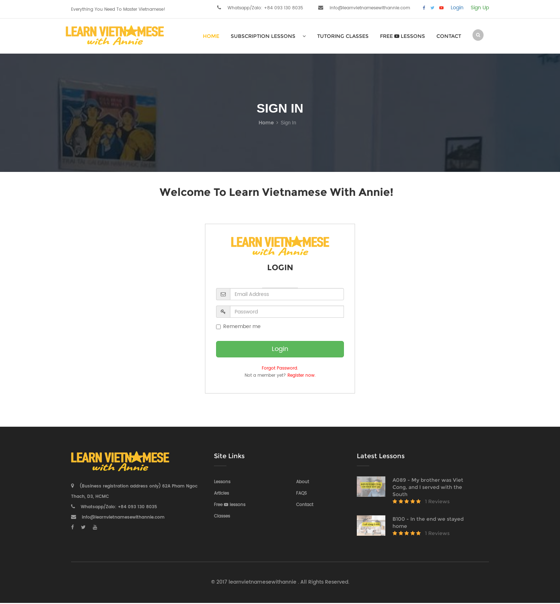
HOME (211, 36)
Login (457, 7)
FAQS (301, 493)
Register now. (302, 375)
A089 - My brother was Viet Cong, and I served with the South (427, 487)
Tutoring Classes (343, 36)
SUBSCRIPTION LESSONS (268, 36)
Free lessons (402, 36)
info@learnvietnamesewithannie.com (370, 8)
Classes (222, 516)
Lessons (222, 482)
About (302, 482)
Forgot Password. (280, 368)
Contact (448, 36)
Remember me (238, 326)
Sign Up (480, 7)
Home (266, 123)
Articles (221, 493)
